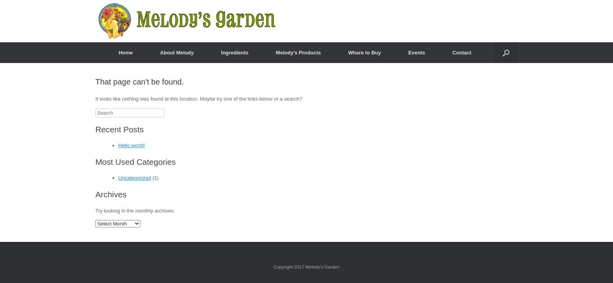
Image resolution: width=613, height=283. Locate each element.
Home (125, 53)
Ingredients (235, 53)
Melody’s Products (298, 53)
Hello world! (131, 145)
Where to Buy (364, 53)
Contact (461, 53)
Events (417, 53)
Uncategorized (134, 178)
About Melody (177, 53)
